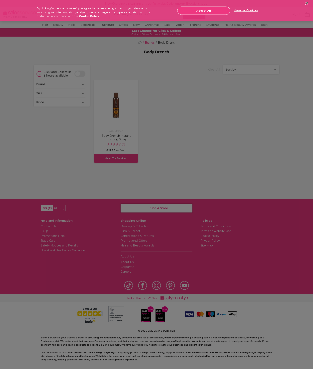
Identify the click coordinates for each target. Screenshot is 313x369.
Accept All (203, 10)
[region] (156, 10)
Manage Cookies (246, 10)
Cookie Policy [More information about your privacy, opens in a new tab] (89, 16)
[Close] (306, 3)
